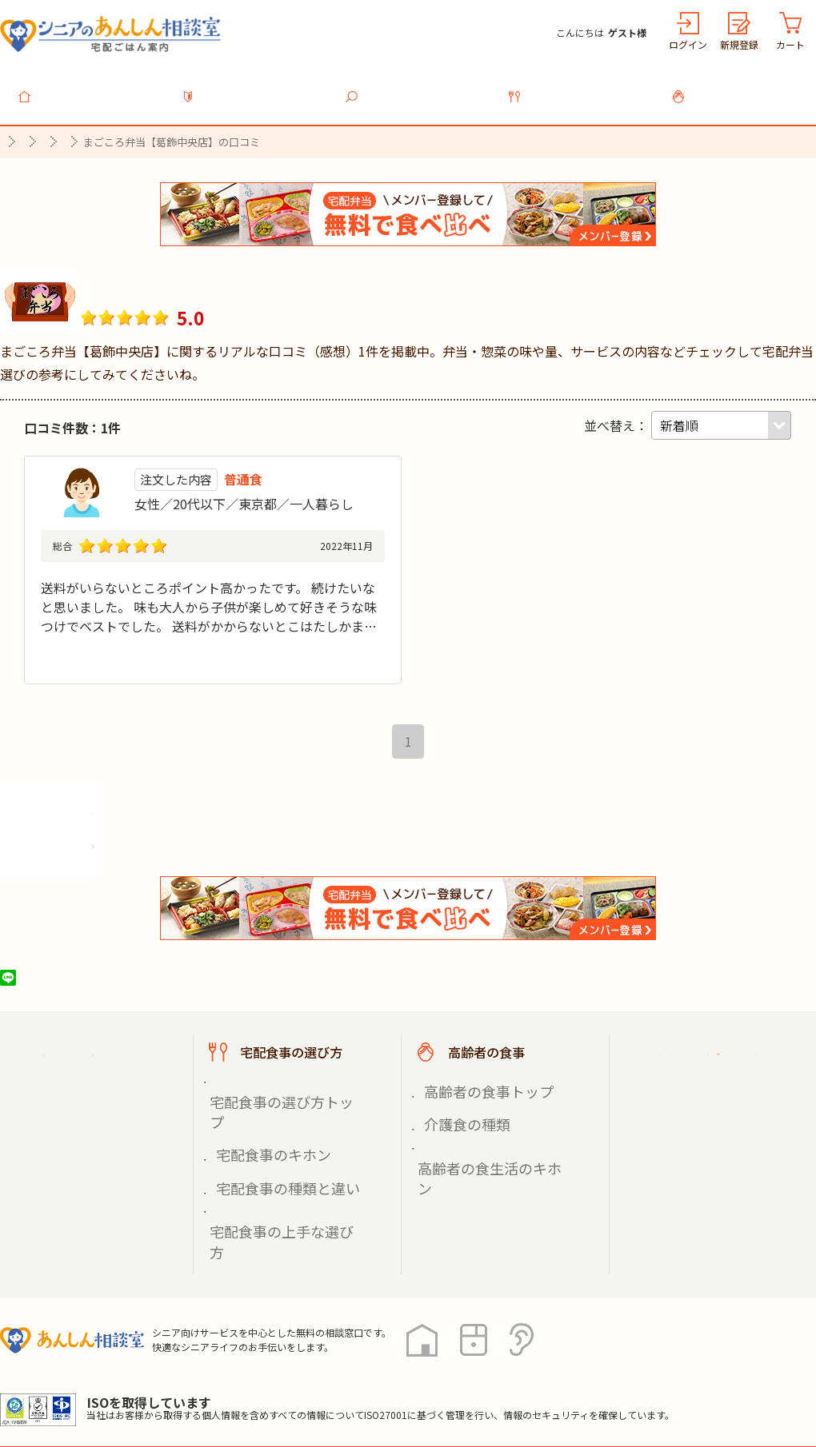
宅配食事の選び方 (581, 87)
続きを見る (353, 667)
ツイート (69, 988)
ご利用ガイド (694, 1062)
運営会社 (257, 1375)
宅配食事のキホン (261, 1114)
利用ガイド (254, 87)
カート (790, 44)
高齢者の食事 (744, 87)
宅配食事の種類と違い (272, 1134)
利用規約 (180, 1375)
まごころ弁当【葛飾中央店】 (215, 277)
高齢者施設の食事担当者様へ (726, 1151)
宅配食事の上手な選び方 (277, 1152)
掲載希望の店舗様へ (713, 1102)
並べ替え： (616, 416)
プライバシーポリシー (64, 1375)
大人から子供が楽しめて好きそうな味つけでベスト (188, 578)
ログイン (688, 44)
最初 (367, 751)
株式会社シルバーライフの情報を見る (118, 851)
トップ (91, 87)
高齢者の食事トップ (474, 1096)
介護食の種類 (457, 1114)
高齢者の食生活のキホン (485, 1134)
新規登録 (739, 44)
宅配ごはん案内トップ (102, 1062)
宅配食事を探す (417, 87)
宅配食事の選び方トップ (277, 1096)
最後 (449, 751)
